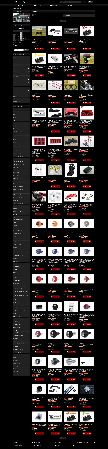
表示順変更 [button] (67, 15)
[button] (87, 5)
